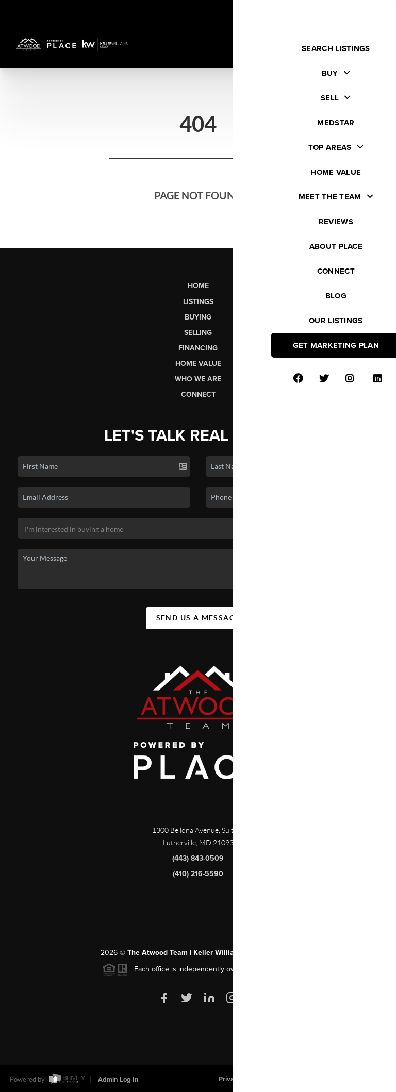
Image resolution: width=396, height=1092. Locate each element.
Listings (198, 301)
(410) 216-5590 (198, 877)
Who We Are (198, 379)
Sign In (355, 11)
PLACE (284, 956)
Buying (198, 317)
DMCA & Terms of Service (311, 1079)
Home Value (198, 363)
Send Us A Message (198, 621)
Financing (198, 348)
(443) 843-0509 (198, 862)
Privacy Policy (239, 1079)
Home (198, 285)
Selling (198, 332)
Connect (198, 394)
